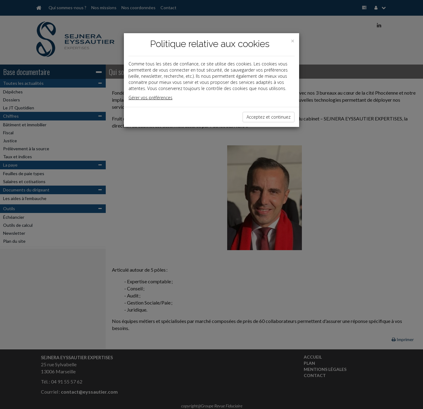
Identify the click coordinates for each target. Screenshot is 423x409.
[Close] (293, 41)
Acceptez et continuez (269, 117)
